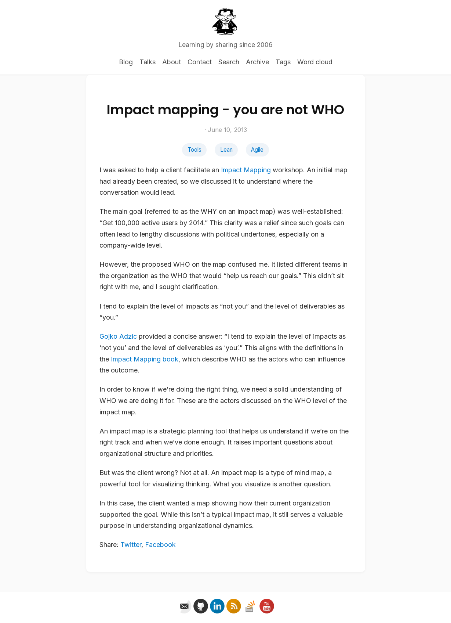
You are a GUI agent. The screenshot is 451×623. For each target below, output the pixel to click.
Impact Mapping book (144, 359)
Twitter (130, 544)
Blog (126, 62)
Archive (257, 62)
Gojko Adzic (118, 336)
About (171, 62)
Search (228, 62)
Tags (283, 62)
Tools (194, 149)
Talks (147, 62)
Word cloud (314, 62)
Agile (257, 149)
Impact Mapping (246, 170)
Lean (226, 149)
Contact (200, 62)
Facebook (160, 544)
